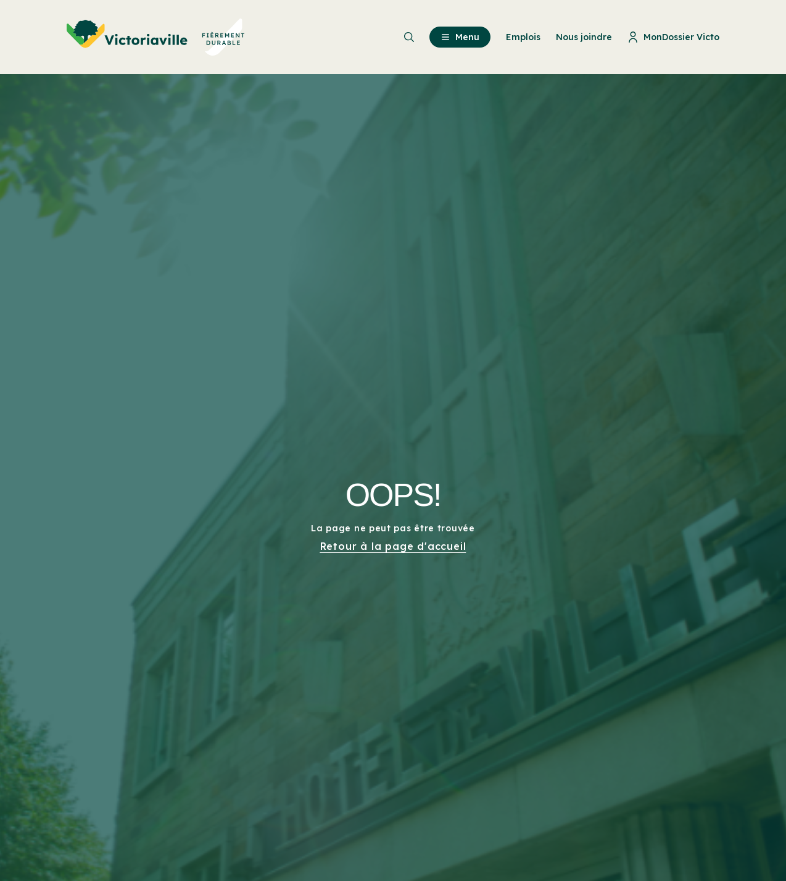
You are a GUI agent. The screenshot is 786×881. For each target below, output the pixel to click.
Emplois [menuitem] (523, 37)
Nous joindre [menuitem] (584, 37)
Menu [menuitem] (460, 37)
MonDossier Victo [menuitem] (673, 37)
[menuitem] (156, 37)
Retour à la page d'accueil (393, 546)
